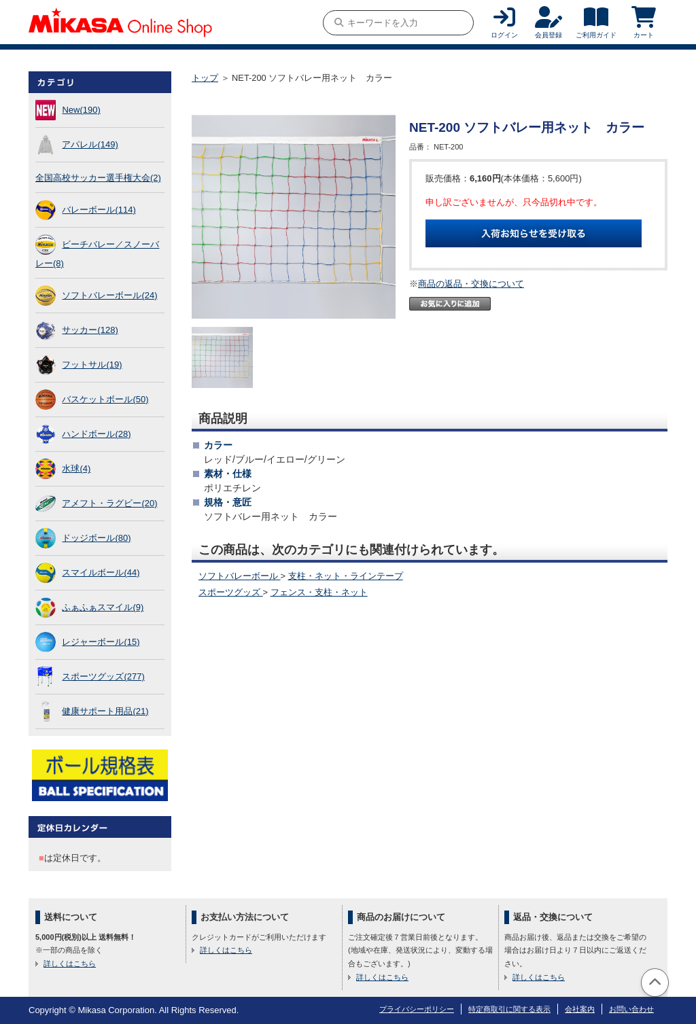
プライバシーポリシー (416, 1009)
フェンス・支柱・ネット (319, 592)
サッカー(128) (90, 330)
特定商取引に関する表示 (509, 1009)
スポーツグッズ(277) (103, 676)
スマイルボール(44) (100, 572)
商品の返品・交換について (471, 284)
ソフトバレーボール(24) (109, 295)
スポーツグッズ (230, 592)
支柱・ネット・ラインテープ (345, 576)
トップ (205, 78)
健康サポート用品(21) (105, 711)
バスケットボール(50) (105, 399)
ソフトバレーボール (239, 576)
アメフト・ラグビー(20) (109, 503)
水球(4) (76, 468)
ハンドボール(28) (96, 434)
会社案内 (580, 1009)
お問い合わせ (631, 1009)
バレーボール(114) (98, 210)
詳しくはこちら (70, 963)
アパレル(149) (90, 144)
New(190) (81, 110)
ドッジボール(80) (96, 538)
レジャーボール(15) (100, 642)
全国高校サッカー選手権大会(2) (98, 178)
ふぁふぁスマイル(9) (102, 607)
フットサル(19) (92, 364)
